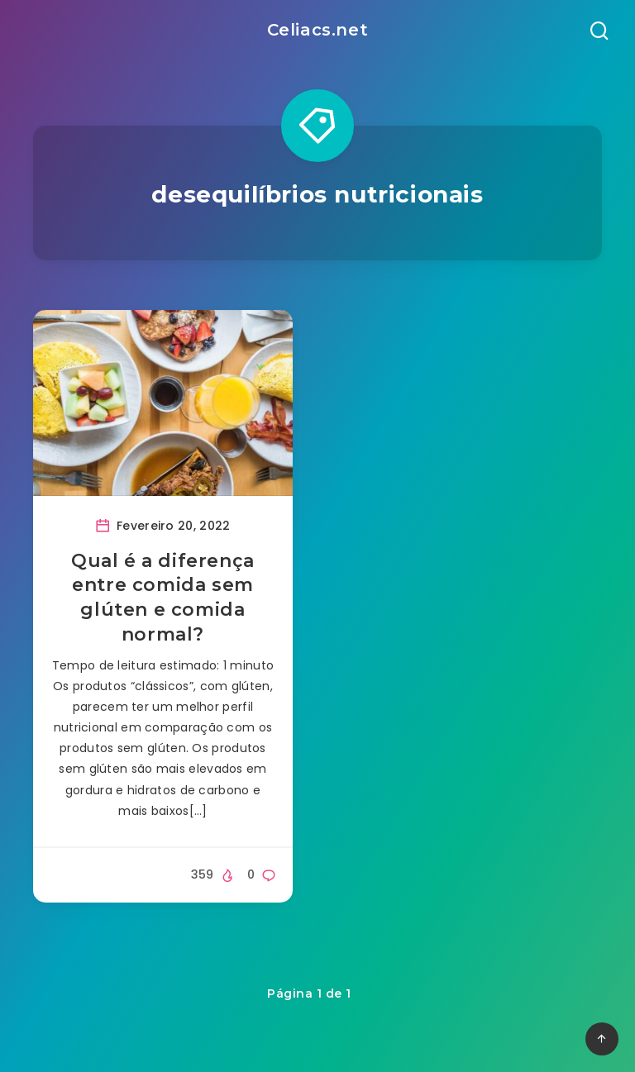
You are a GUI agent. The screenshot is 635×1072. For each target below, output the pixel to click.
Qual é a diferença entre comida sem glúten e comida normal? (163, 598)
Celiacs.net (318, 30)
